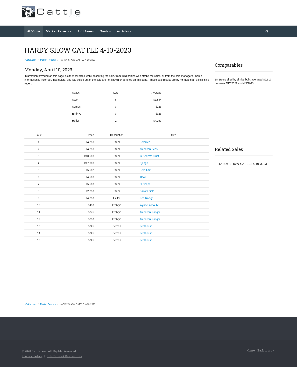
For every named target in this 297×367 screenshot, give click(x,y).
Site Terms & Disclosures (64, 356)
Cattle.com (30, 60)
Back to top (265, 350)
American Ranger (150, 212)
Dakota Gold (147, 191)
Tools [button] (105, 31)
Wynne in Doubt (149, 205)
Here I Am (145, 170)
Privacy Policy (32, 356)
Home (33, 31)
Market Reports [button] (59, 31)
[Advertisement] (206, 12)
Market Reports (48, 60)
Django (144, 163)
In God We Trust (149, 156)
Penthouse (146, 226)
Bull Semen (86, 31)
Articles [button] (124, 31)
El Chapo (145, 184)
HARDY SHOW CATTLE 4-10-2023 (242, 164)
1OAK (143, 177)
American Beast (149, 149)
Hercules (145, 142)
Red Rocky (146, 198)
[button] (267, 31)
